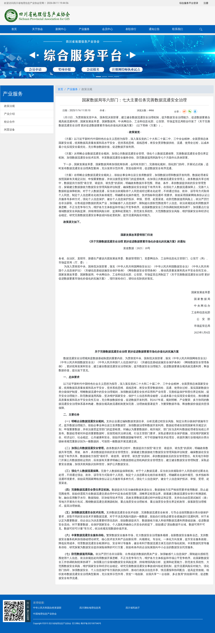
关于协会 (37, 29)
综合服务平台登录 (188, 3)
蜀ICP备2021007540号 (91, 623)
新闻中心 (60, 29)
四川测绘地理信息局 (90, 607)
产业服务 (84, 29)
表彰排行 (130, 29)
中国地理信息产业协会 (45, 613)
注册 (206, 3)
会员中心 (107, 29)
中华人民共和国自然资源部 (47, 607)
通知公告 (154, 29)
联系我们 (177, 29)
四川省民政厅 (133, 607)
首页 (14, 29)
